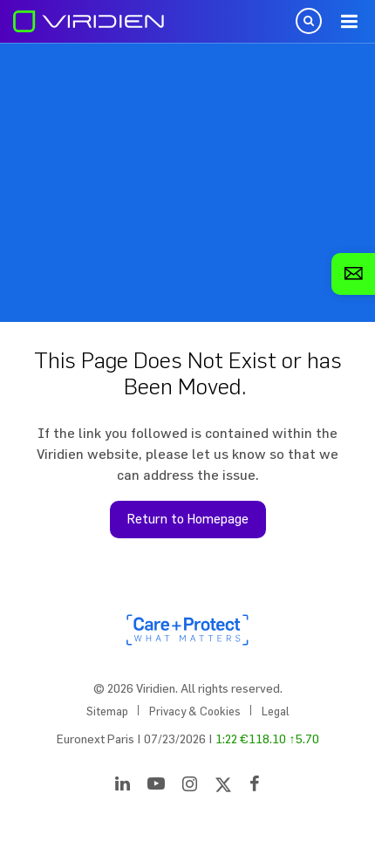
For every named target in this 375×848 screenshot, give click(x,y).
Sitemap (107, 711)
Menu (349, 22)
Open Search (309, 21)
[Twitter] (223, 787)
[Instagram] (190, 787)
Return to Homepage (188, 518)
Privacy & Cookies (195, 711)
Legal (276, 711)
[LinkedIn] (122, 787)
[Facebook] (255, 787)
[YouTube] (156, 787)
